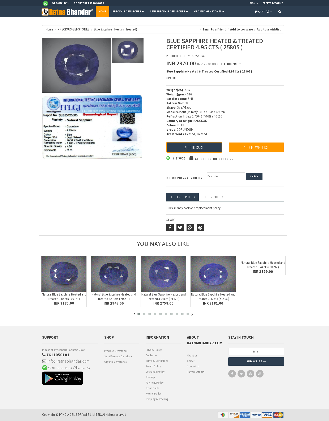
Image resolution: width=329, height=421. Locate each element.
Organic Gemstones (115, 362)
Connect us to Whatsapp (66, 367)
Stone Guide (152, 388)
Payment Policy (154, 382)
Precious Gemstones (115, 351)
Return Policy (153, 366)
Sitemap (150, 377)
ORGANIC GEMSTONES (209, 11)
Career (190, 361)
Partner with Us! (196, 372)
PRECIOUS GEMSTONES (128, 11)
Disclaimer (151, 355)
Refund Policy (153, 393)
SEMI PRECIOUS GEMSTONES (169, 11)
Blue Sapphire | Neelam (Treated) (115, 29)
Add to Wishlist (256, 147)
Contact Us (193, 366)
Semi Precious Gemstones (118, 356)
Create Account (272, 3)
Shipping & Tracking (157, 399)
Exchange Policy (183, 197)
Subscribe (256, 361)
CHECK (254, 176)
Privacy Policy (154, 350)
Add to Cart (194, 147)
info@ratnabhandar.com (66, 361)
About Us (192, 355)
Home (102, 11)
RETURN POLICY (213, 197)
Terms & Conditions (157, 361)
